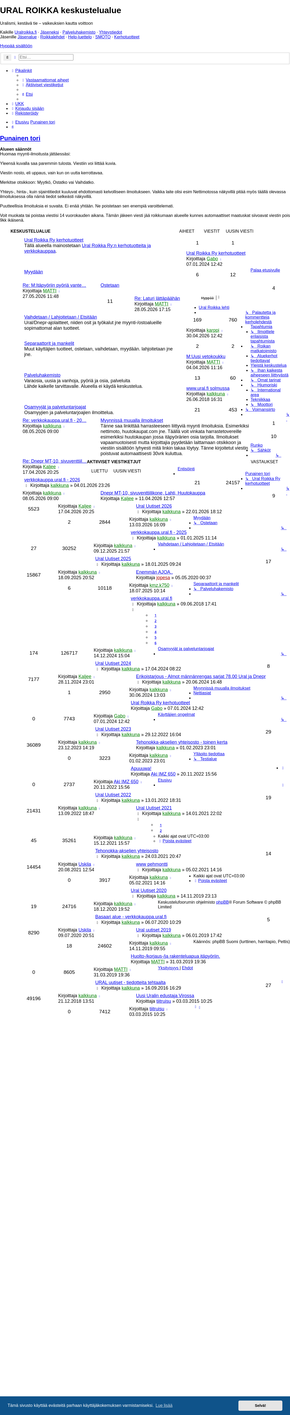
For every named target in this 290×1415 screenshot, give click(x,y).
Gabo (212, 258)
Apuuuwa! (141, 768)
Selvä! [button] (260, 1405)
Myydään (33, 271)
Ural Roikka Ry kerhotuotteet (53, 240)
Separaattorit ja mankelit (49, 343)
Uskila (84, 864)
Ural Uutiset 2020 (149, 890)
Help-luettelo (80, 37)
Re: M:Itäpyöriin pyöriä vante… (54, 285)
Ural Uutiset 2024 (113, 663)
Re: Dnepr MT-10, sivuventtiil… (55, 461)
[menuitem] (45, 80)
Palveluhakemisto (78, 32)
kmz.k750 (159, 585)
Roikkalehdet (52, 37)
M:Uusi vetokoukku (206, 356)
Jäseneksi (49, 32)
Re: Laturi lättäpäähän (157, 298)
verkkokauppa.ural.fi (151, 598)
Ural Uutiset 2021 (154, 808)
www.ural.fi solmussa (207, 388)
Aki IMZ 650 (163, 774)
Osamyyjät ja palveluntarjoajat (55, 407)
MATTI (49, 290)
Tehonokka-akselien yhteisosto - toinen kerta (181, 742)
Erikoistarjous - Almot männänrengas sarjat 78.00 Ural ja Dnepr (201, 676)
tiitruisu (163, 1001)
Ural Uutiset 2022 (113, 794)
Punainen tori (20, 138)
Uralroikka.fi (25, 32)
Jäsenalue (27, 37)
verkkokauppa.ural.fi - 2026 (52, 479)
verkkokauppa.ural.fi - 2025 (159, 532)
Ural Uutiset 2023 (113, 729)
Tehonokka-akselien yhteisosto (126, 850)
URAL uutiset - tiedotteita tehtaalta (130, 982)
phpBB (222, 902)
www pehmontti (152, 864)
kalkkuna (216, 393)
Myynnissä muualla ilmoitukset (132, 420)
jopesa (163, 577)
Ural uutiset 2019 (153, 930)
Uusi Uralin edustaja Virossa (165, 995)
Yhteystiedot (110, 32)
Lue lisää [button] (164, 1405)
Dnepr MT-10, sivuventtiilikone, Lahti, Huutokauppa (153, 493)
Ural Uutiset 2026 (154, 506)
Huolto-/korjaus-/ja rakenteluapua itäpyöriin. (175, 956)
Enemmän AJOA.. (154, 572)
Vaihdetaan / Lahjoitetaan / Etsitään (60, 317)
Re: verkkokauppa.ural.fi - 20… (55, 420)
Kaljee (49, 466)
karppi (213, 330)
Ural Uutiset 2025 (113, 558)
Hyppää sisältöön (16, 46)
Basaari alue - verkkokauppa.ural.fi (131, 916)
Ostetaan (110, 285)
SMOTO (103, 37)
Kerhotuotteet (126, 37)
